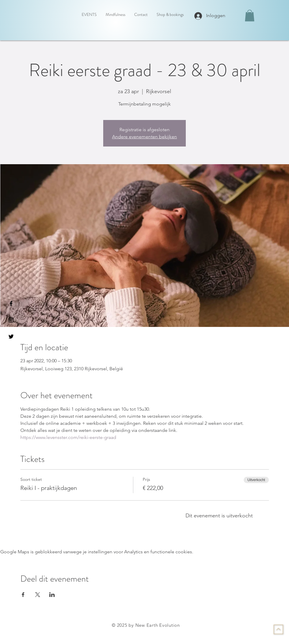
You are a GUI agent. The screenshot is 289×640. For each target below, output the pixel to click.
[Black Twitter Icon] (11, 336)
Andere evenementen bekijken (144, 136)
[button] (249, 15)
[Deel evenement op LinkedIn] (52, 594)
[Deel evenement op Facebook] (23, 594)
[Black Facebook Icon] (11, 303)
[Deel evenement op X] (37, 594)
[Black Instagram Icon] (11, 320)
